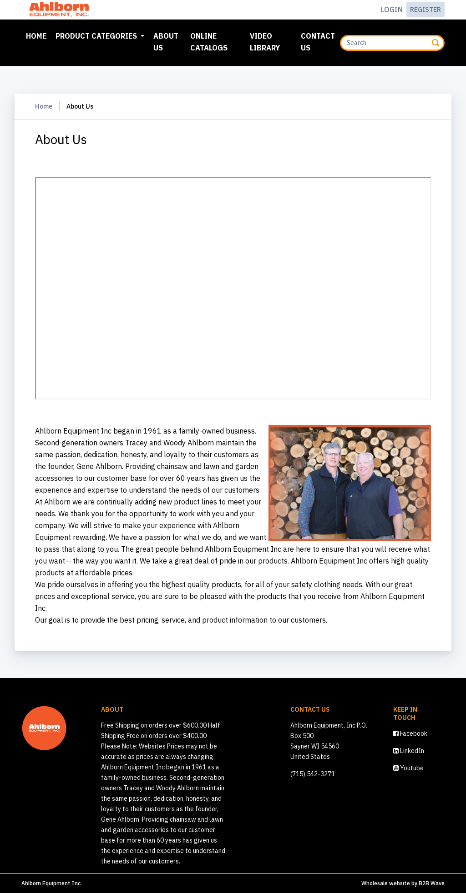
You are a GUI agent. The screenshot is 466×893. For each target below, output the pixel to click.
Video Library (265, 41)
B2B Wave (432, 883)
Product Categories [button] (97, 35)
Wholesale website (385, 883)
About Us (165, 41)
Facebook (410, 733)
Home (38, 35)
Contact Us (318, 41)
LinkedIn (408, 751)
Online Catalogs (209, 41)
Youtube (408, 768)
